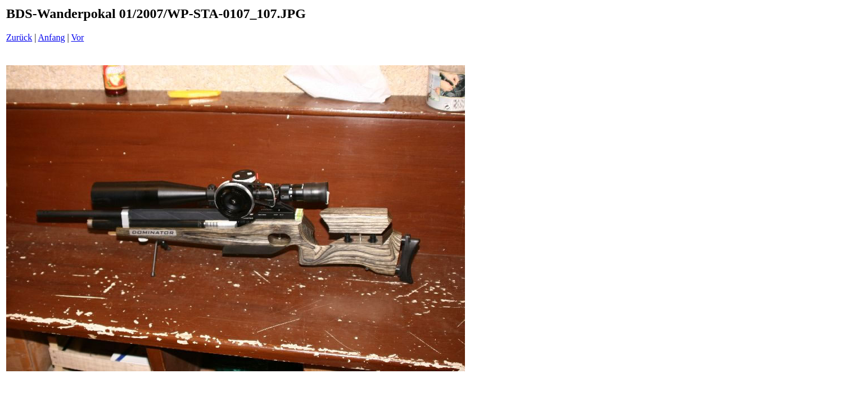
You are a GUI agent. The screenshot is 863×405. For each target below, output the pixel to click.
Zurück (19, 37)
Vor (77, 37)
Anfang (51, 37)
